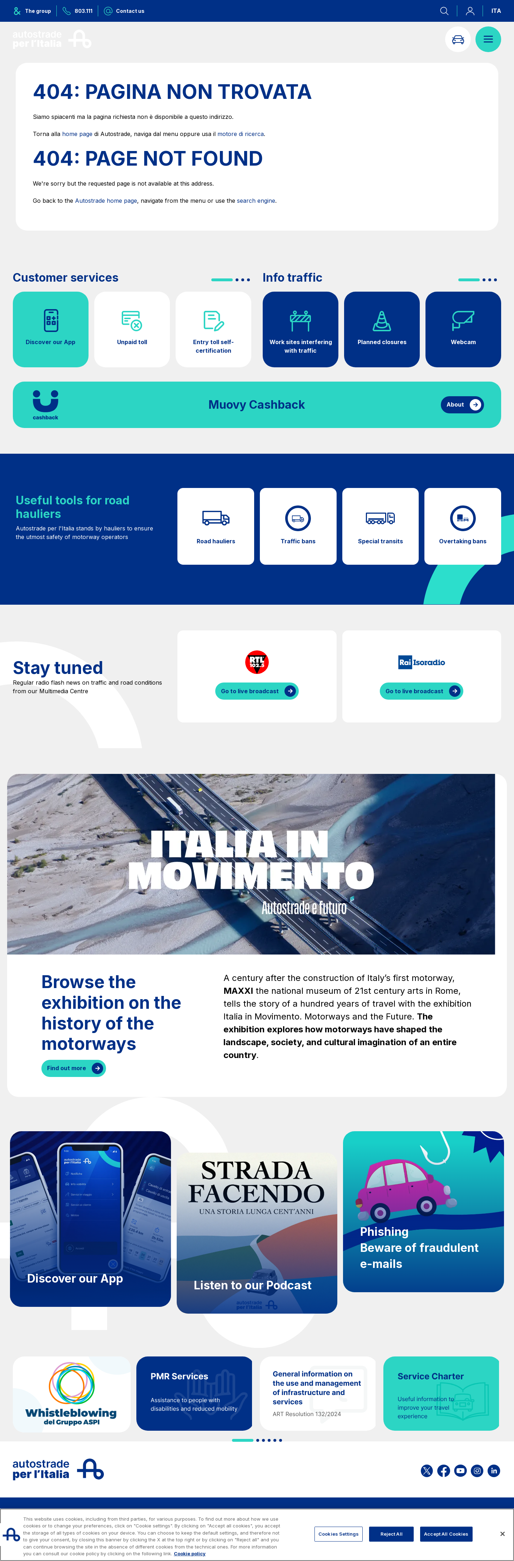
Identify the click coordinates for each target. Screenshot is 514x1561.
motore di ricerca (240, 133)
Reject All (392, 1534)
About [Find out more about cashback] (455, 404)
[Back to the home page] (52, 39)
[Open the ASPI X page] (427, 1469)
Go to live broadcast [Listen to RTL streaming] (250, 691)
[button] (222, 279)
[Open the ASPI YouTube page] (460, 1469)
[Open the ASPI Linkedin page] (494, 1469)
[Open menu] (488, 39)
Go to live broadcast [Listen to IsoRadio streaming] (414, 691)
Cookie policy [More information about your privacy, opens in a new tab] (190, 1553)
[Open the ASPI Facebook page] (443, 1469)
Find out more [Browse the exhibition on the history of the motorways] (66, 1068)
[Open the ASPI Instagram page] (477, 1469)
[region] (257, 1535)
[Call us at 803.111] (77, 11)
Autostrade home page (106, 200)
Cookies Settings (338, 1534)
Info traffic (293, 277)
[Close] (502, 1534)
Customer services (66, 277)
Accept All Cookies (446, 1534)
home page (77, 133)
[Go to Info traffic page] (458, 39)
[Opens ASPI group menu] (35, 11)
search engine (256, 200)
